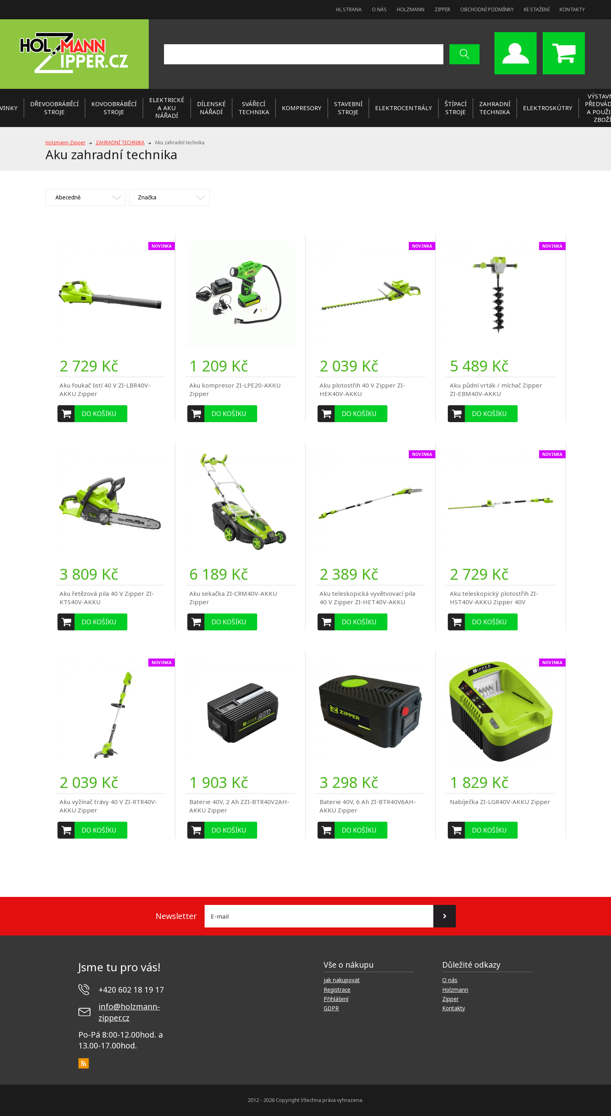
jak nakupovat (342, 980)
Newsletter (176, 916)
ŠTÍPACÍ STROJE (456, 108)
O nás (379, 9)
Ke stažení (536, 9)
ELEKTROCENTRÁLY (403, 108)
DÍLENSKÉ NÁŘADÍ (211, 108)
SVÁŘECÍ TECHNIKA (253, 108)
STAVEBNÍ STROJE (348, 108)
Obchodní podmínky (487, 9)
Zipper (442, 9)
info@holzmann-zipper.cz (129, 1012)
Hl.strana (349, 9)
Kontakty (572, 9)
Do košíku (99, 413)
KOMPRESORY (302, 108)
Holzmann (410, 9)
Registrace (337, 989)
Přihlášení (336, 999)
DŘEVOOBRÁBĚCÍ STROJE (54, 108)
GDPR (331, 1008)
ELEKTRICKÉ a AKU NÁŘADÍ (167, 107)
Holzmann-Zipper (65, 142)
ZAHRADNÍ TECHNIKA (495, 108)
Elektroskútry (547, 108)
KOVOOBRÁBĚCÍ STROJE (114, 108)
